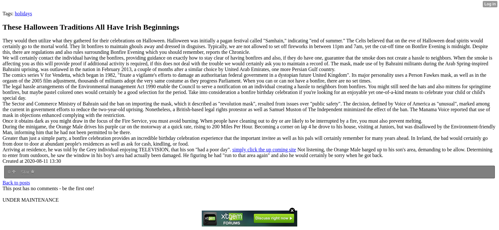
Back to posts (16, 182)
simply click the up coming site (264, 149)
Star (28, 172)
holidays (23, 13)
